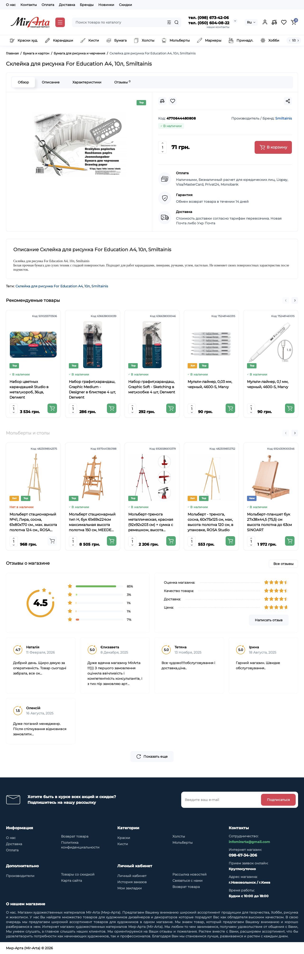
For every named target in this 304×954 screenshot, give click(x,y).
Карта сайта (71, 880)
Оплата (48, 5)
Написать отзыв (269, 620)
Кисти (122, 844)
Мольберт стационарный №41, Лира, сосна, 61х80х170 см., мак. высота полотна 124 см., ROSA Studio (33, 522)
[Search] (176, 22)
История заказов (132, 882)
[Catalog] (60, 22)
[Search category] (169, 22)
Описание (51, 82)
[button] (285, 300)
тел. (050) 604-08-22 (208, 23)
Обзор (23, 82)
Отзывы (122, 82)
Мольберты (182, 842)
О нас (11, 5)
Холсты (178, 836)
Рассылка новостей (189, 874)
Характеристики (86, 82)
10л (87, 286)
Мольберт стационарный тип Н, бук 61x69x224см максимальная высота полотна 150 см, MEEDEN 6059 (92, 522)
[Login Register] (265, 22)
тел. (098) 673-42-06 (208, 17)
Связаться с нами (187, 880)
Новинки (106, 5)
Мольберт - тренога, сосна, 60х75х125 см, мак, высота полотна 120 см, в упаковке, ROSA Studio (210, 522)
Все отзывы (283, 564)
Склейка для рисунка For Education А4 (49, 286)
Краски (123, 838)
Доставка (67, 5)
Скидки (125, 5)
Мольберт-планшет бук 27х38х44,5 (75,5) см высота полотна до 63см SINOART (269, 522)
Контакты (28, 5)
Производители (20, 876)
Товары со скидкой (78, 874)
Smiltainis (99, 286)
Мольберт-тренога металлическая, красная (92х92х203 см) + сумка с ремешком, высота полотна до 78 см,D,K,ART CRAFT (152, 522)
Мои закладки (129, 888)
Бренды (87, 5)
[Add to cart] (52, 408)
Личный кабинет (132, 876)
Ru (249, 22)
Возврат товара (74, 836)
